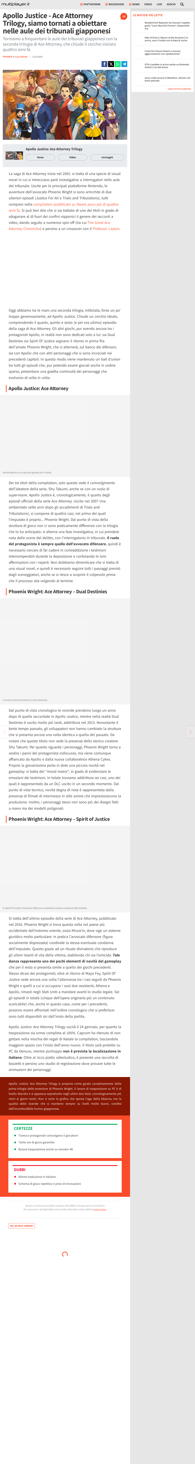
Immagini (107, 157)
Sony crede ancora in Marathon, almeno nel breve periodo (167, 79)
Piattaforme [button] (90, 4)
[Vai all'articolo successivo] (4, 732)
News (40, 157)
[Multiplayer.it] (15, 4)
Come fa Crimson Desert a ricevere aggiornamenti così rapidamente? (163, 52)
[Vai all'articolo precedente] (190, 732)
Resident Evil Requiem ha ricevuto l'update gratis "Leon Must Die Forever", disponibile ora (167, 25)
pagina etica (100, 1209)
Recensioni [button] (114, 4)
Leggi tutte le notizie (179, 89)
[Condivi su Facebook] (104, 64)
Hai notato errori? (21, 1225)
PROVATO (7, 56)
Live (159, 4)
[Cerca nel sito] (182, 4)
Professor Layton (106, 228)
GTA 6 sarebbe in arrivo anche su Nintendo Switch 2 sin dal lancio (167, 66)
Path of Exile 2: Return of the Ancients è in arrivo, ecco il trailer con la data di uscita (166, 39)
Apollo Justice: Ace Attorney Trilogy (54, 149)
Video (148, 4)
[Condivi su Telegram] (124, 64)
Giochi (171, 4)
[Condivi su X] (111, 64)
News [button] (134, 4)
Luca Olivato (21, 56)
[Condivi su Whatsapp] (118, 64)
